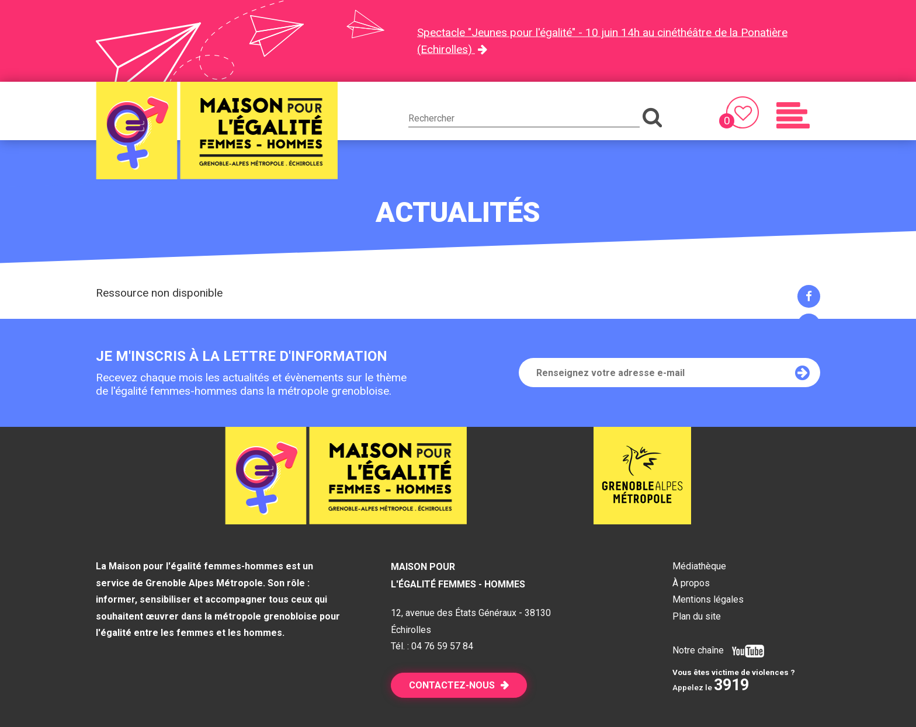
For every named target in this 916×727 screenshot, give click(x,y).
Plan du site (696, 616)
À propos (691, 583)
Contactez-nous (452, 685)
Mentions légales (708, 599)
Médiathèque (699, 566)
